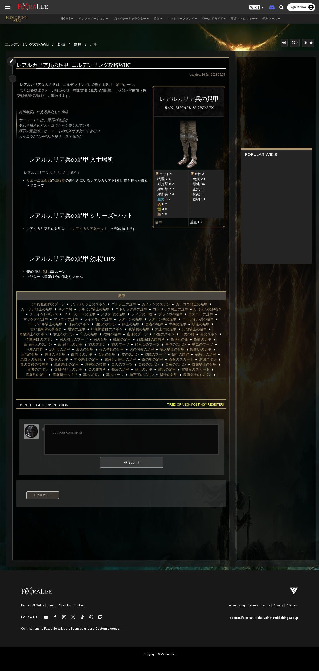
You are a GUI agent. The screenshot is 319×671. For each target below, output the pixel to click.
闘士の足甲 (143, 369)
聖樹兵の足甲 (57, 359)
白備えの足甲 (81, 354)
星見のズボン (175, 344)
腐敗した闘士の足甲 (120, 359)
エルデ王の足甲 (123, 304)
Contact (79, 605)
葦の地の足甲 (152, 359)
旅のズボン (96, 344)
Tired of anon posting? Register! (193, 404)
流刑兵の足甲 (59, 349)
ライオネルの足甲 (98, 319)
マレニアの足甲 (65, 319)
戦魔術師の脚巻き (153, 339)
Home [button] (67, 18)
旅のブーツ (120, 344)
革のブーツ (115, 374)
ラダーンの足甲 (129, 319)
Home (25, 605)
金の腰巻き (96, 369)
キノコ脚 (65, 309)
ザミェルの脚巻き (207, 309)
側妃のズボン (105, 324)
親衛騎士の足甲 (66, 364)
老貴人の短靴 (30, 359)
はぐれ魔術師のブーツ (47, 304)
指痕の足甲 (205, 339)
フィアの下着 (141, 314)
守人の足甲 (91, 334)
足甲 (94, 44)
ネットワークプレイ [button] (182, 18)
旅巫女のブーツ (147, 344)
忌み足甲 (103, 339)
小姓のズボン (166, 334)
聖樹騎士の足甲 (86, 359)
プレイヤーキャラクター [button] (131, 18)
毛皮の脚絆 (34, 349)
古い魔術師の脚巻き (46, 329)
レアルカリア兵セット (91, 229)
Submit (131, 462)
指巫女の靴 (182, 339)
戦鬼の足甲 (124, 339)
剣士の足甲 (130, 324)
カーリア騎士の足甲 (36, 309)
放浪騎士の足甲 (70, 344)
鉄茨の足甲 (120, 369)
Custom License (107, 628)
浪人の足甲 (84, 349)
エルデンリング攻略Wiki (27, 44)
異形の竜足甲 (54, 354)
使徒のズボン (78, 324)
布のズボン (211, 334)
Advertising (237, 605)
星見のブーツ (202, 344)
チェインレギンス (43, 314)
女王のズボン (66, 334)
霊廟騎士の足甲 (64, 374)
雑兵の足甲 (167, 369)
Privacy (278, 605)
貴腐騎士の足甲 (204, 364)
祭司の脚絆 (180, 354)
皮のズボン (130, 354)
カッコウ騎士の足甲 (191, 304)
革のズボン (91, 374)
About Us (64, 605)
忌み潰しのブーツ (76, 339)
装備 (61, 44)
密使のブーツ (139, 334)
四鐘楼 (61, 180)
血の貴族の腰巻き (34, 364)
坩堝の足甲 (76, 329)
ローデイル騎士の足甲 (44, 324)
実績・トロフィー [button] (244, 18)
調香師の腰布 (94, 364)
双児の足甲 (200, 324)
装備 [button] (158, 18)
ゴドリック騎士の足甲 (170, 309)
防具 (77, 44)
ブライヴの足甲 (170, 314)
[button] (256, 7)
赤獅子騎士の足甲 (68, 369)
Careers (253, 605)
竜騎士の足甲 (205, 354)
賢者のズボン (37, 369)
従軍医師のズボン (42, 339)
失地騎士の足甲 (194, 329)
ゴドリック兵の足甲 (131, 309)
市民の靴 (190, 334)
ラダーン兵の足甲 (162, 319)
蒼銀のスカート (181, 359)
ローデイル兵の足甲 (198, 319)
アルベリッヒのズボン (87, 304)
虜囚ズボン (207, 359)
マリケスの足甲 (35, 319)
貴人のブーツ (121, 364)
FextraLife (237, 618)
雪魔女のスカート (195, 369)
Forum (51, 605)
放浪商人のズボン (38, 344)
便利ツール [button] (271, 18)
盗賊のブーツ (155, 354)
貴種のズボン (175, 364)
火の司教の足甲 (141, 349)
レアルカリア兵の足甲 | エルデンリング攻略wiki (75, 65)
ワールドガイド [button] (214, 18)
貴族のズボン (148, 364)
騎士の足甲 (168, 374)
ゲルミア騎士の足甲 (93, 309)
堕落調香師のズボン (107, 329)
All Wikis (38, 605)
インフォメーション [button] (93, 18)
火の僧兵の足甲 (111, 349)
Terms (265, 605)
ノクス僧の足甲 (113, 314)
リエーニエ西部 (40, 180)
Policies (291, 605)
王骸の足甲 (29, 354)
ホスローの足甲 (200, 314)
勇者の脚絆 (154, 324)
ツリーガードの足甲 (79, 314)
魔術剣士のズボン (197, 374)
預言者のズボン (141, 374)
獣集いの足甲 (200, 349)
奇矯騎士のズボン (36, 334)
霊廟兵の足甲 (36, 374)
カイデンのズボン (156, 304)
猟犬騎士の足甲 (172, 349)
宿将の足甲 (115, 334)
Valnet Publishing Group (280, 618)
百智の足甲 (106, 354)
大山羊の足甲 (165, 329)
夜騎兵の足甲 (138, 329)
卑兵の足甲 (177, 324)
